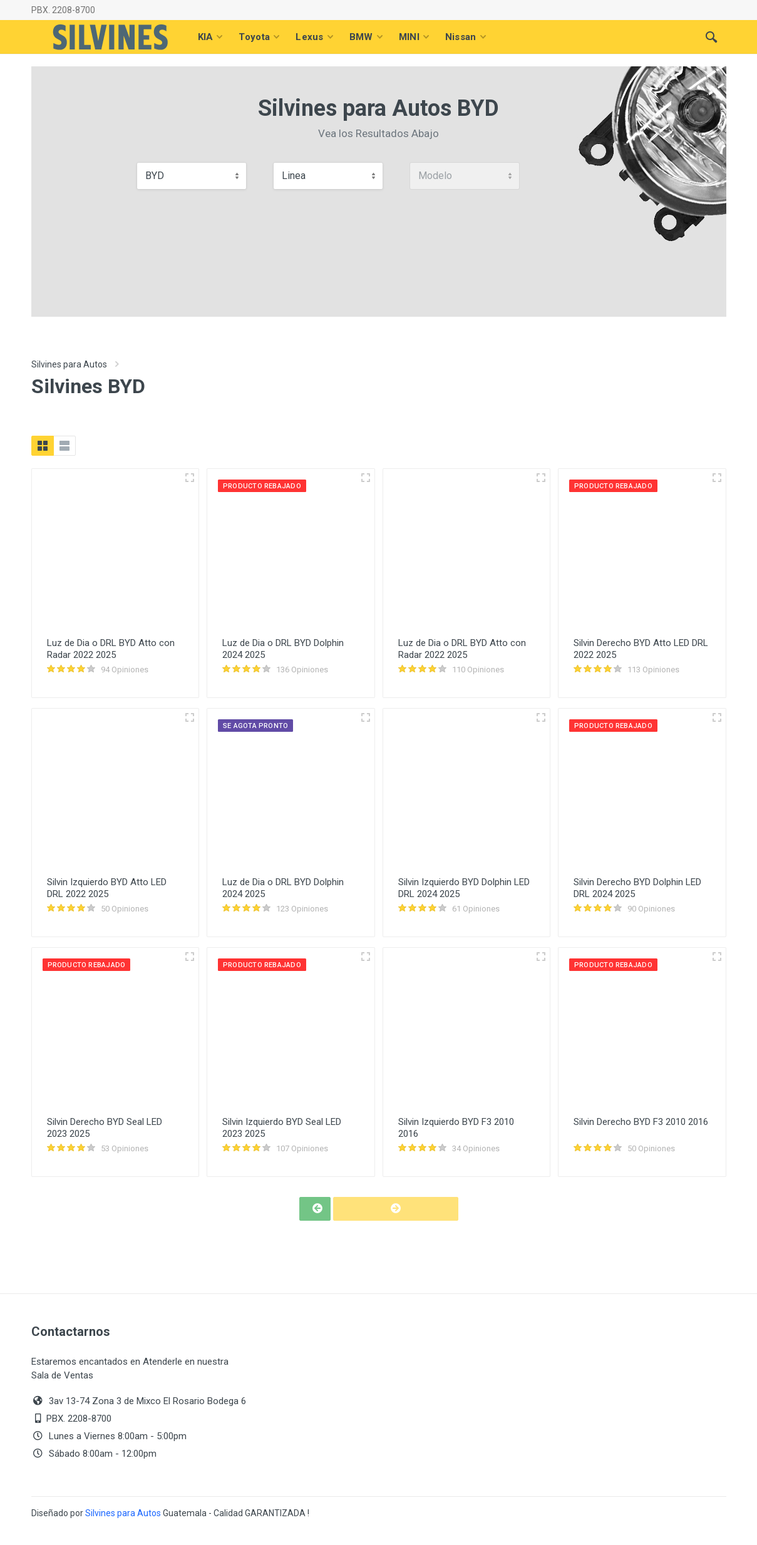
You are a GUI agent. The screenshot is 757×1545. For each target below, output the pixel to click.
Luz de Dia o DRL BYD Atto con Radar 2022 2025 (111, 648)
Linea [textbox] (294, 176)
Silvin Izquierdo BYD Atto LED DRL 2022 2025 (107, 888)
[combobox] (191, 176)
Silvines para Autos (69, 364)
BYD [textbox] (154, 176)
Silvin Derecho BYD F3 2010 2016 (641, 1121)
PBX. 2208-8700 (63, 10)
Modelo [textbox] (435, 176)
